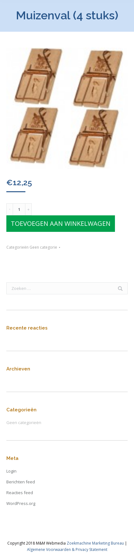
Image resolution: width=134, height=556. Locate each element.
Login (11, 471)
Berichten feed (20, 482)
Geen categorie (43, 247)
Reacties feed (19, 492)
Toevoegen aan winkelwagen (61, 223)
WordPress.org (20, 503)
